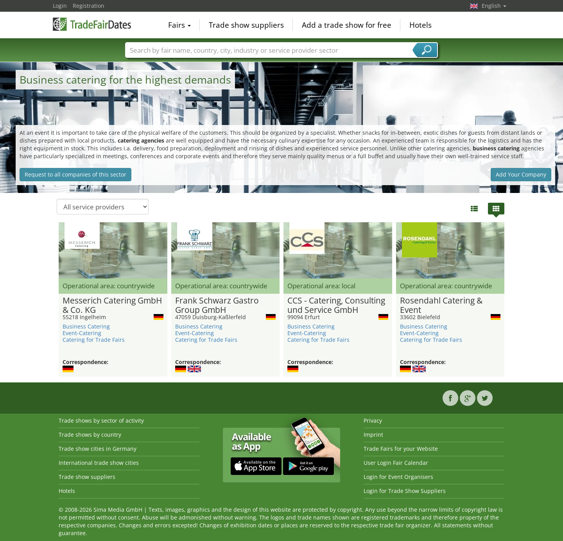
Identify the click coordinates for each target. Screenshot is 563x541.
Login (60, 5)
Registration (88, 5)
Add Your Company (521, 174)
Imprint (373, 434)
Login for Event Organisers (398, 476)
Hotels (420, 25)
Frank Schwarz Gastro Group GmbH (217, 305)
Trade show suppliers (246, 25)
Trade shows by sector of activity (101, 420)
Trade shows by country (90, 434)
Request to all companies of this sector (75, 174)
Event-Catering (82, 333)
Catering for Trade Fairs (94, 339)
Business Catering (86, 326)
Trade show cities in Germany (97, 448)
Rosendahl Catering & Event (441, 305)
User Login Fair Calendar (396, 462)
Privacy (373, 420)
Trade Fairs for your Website (401, 448)
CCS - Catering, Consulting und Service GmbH (336, 305)
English (494, 5)
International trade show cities (99, 462)
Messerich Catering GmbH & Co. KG (112, 305)
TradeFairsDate (92, 24)
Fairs (179, 25)
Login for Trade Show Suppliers (405, 491)
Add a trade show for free (346, 25)
